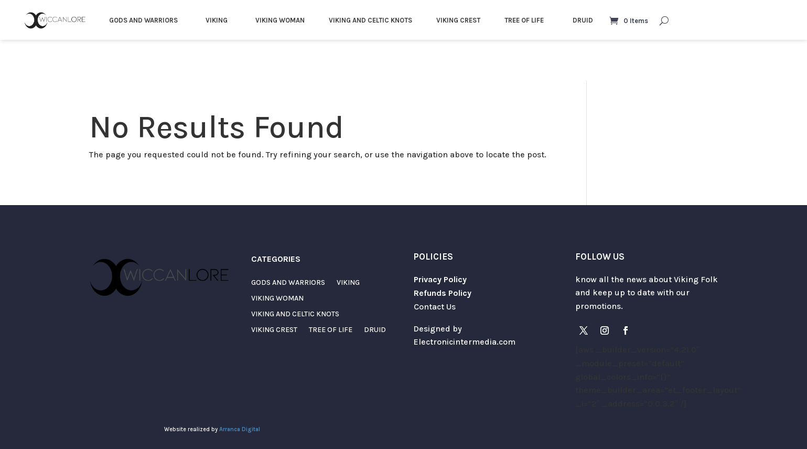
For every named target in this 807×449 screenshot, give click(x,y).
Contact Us (435, 307)
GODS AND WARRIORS (143, 20)
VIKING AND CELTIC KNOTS (370, 20)
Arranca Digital (239, 429)
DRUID (583, 20)
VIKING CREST (458, 20)
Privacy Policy (440, 279)
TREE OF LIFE (524, 20)
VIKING (217, 20)
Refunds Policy (442, 293)
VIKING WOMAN (280, 20)
